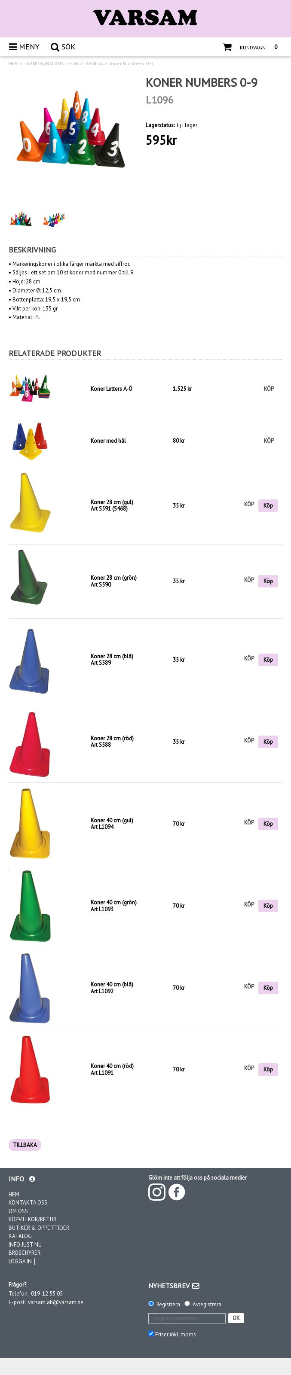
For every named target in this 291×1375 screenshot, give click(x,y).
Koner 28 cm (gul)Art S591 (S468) (112, 506)
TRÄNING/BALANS (44, 64)
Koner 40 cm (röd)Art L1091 (112, 1069)
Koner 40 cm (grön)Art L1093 (114, 906)
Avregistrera (207, 1304)
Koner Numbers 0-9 (130, 64)
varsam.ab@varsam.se (55, 1302)
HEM (13, 64)
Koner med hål (108, 440)
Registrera (168, 1304)
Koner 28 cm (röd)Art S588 (112, 742)
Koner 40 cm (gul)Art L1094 (112, 824)
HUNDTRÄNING (86, 64)
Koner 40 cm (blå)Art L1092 (112, 988)
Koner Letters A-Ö (111, 388)
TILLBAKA (25, 1145)
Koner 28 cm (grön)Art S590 (114, 581)
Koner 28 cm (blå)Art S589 (112, 660)
